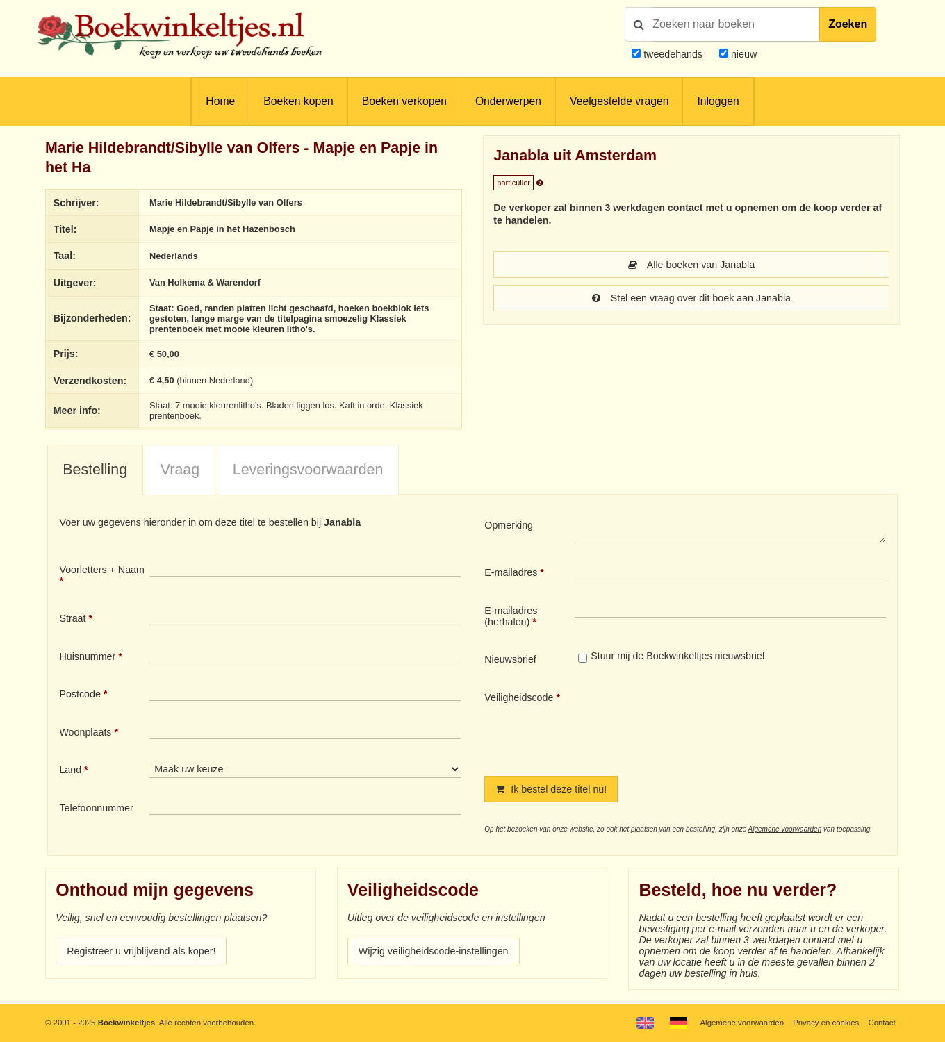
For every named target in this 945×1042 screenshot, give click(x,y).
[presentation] (690, 722)
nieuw (742, 54)
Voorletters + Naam (102, 569)
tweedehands (672, 54)
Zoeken (847, 24)
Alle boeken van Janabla (691, 264)
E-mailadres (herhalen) (510, 616)
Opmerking (508, 525)
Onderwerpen (508, 101)
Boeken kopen (298, 101)
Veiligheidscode (518, 697)
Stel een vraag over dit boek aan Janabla (691, 298)
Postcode (79, 694)
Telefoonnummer (96, 807)
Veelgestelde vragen (619, 101)
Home (220, 101)
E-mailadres (510, 572)
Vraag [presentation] (180, 469)
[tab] (95, 470)
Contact (881, 1022)
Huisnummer (87, 656)
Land (70, 769)
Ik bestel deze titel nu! (551, 789)
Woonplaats (85, 732)
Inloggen (718, 101)
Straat (72, 618)
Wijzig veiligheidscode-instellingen (434, 951)
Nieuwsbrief (510, 659)
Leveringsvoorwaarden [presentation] (308, 469)
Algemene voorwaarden (785, 829)
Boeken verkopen (404, 101)
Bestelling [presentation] (95, 469)
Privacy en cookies (826, 1022)
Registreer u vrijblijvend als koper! (141, 951)
